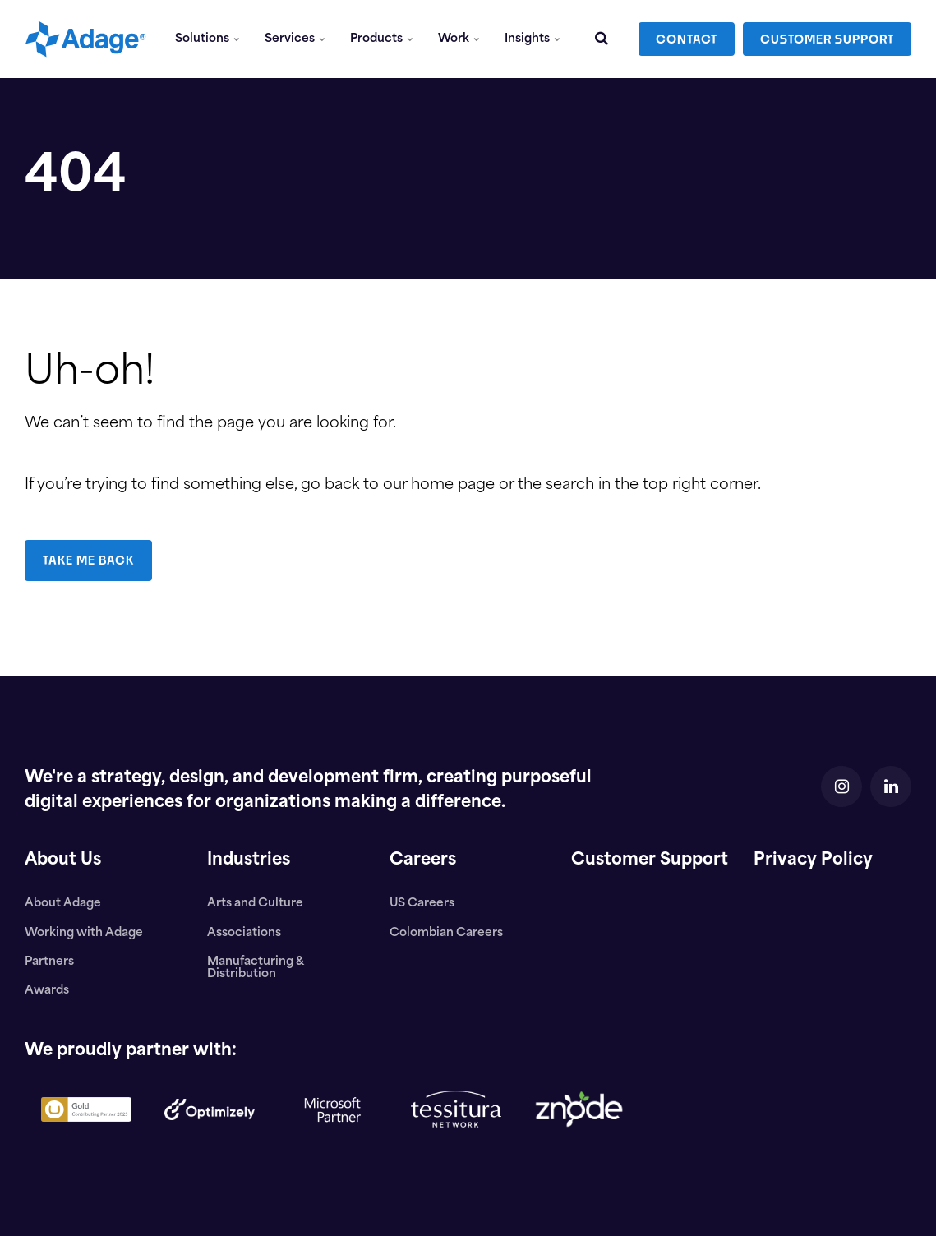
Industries (248, 860)
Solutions (207, 39)
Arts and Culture (255, 903)
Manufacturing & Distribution (255, 968)
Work (459, 39)
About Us (63, 860)
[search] (601, 39)
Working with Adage (84, 933)
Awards (47, 991)
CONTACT (686, 39)
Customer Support (649, 860)
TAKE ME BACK (88, 560)
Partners (49, 962)
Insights (532, 39)
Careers (423, 860)
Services (295, 39)
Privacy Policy (813, 860)
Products (381, 39)
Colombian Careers (446, 933)
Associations (244, 933)
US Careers (422, 903)
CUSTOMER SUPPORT (827, 39)
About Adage (63, 903)
